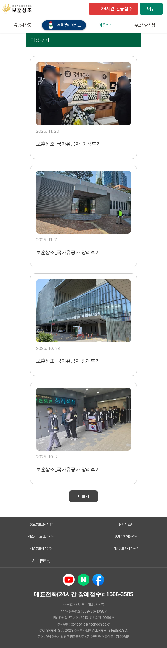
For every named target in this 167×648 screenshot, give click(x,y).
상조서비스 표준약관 (41, 536)
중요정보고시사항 (41, 524)
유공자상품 (22, 25)
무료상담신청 (144, 25)
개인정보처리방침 (41, 548)
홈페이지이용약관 (126, 536)
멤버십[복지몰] (41, 560)
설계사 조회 (126, 524)
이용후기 (105, 25)
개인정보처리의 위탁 (126, 548)
